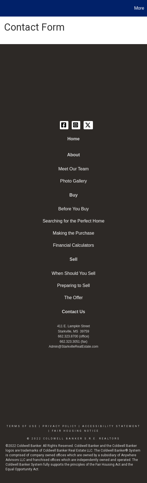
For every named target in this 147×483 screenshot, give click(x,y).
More (139, 8)
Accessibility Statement (111, 426)
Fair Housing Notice (75, 431)
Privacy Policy (59, 426)
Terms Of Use (22, 426)
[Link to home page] (5, 8)
